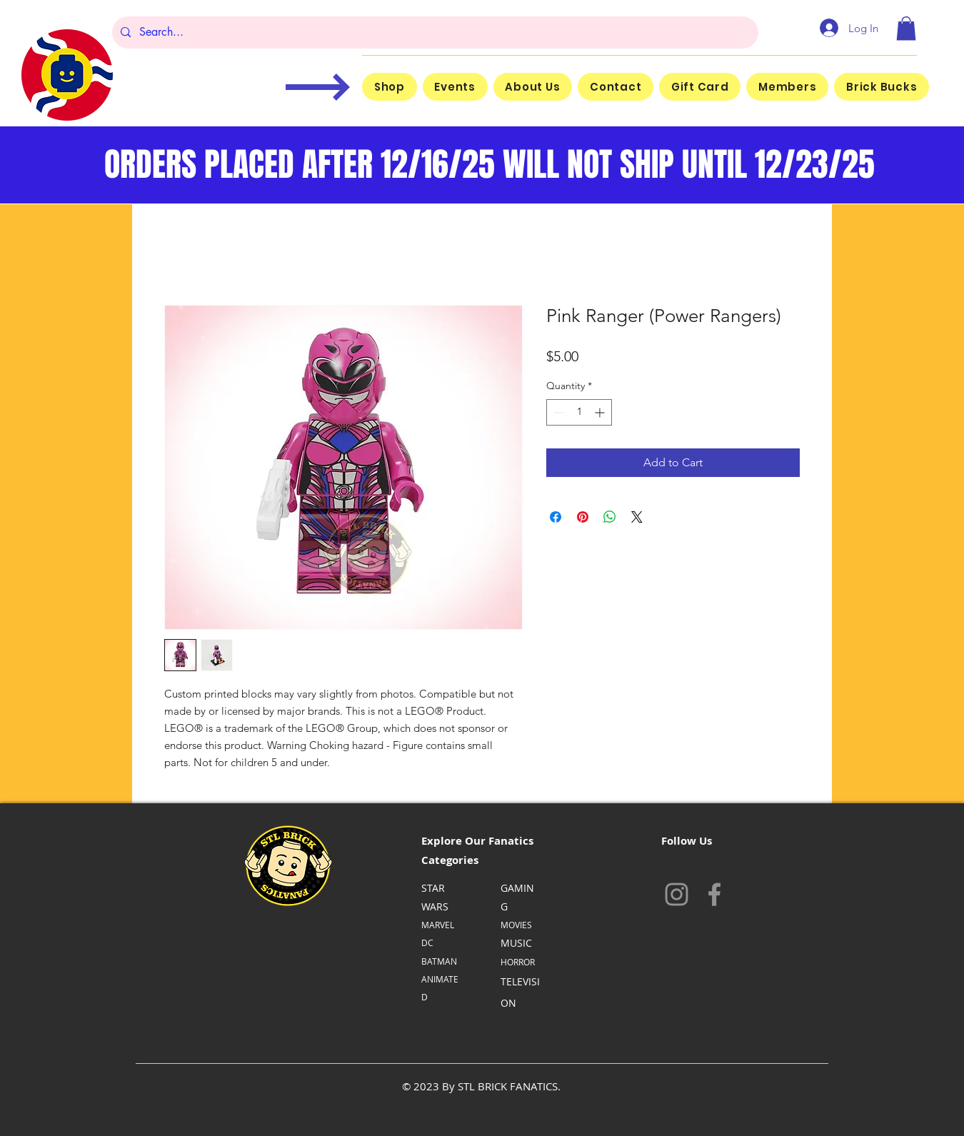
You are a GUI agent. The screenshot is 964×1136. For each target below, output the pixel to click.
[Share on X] (637, 517)
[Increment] (601, 412)
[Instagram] (676, 894)
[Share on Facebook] (555, 517)
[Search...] (433, 32)
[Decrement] (557, 412)
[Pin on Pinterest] (582, 517)
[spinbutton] (579, 412)
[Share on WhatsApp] (609, 517)
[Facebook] (714, 894)
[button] (906, 28)
